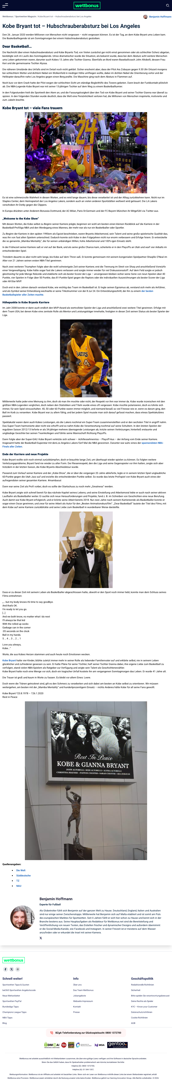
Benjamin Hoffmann (160, 17)
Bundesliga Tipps (10, 1006)
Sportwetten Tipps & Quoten (15, 984)
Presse (76, 1012)
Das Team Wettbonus (83, 990)
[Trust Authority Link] (83, 1045)
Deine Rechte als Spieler (142, 1001)
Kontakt (77, 1006)
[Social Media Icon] (5, 969)
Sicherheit (135, 990)
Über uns (77, 984)
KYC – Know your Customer (144, 1006)
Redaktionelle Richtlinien (142, 984)
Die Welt (20, 870)
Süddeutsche (23, 875)
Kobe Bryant (9, 660)
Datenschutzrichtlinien (141, 1012)
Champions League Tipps (14, 1012)
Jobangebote (79, 995)
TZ (17, 881)
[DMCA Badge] (52, 1045)
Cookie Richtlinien (139, 1017)
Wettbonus (7, 16)
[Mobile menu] (5, 5)
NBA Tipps (7, 1017)
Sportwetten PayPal (11, 1001)
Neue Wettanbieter (11, 995)
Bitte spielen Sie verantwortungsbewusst (150, 995)
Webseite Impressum (83, 1001)
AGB (133, 1023)
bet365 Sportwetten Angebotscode (19, 990)
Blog (4, 1023)
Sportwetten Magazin (25, 16)
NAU (18, 886)
